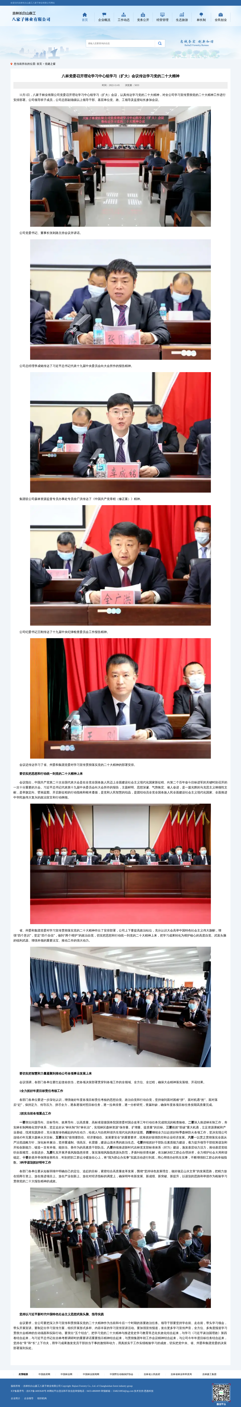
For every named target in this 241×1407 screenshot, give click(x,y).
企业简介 (15, 1398)
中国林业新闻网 (91, 1374)
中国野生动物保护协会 (121, 1374)
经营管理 (162, 20)
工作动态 (124, 20)
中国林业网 (66, 1374)
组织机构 (42, 1398)
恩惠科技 (148, 1391)
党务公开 (143, 20)
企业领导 (28, 1398)
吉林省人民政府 (152, 1374)
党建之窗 (50, 63)
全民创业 (221, 20)
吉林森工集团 (209, 1374)
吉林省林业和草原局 (181, 1374)
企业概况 (104, 20)
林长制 (201, 20)
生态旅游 (182, 20)
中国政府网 (44, 1374)
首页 (85, 20)
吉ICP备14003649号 (36, 1391)
